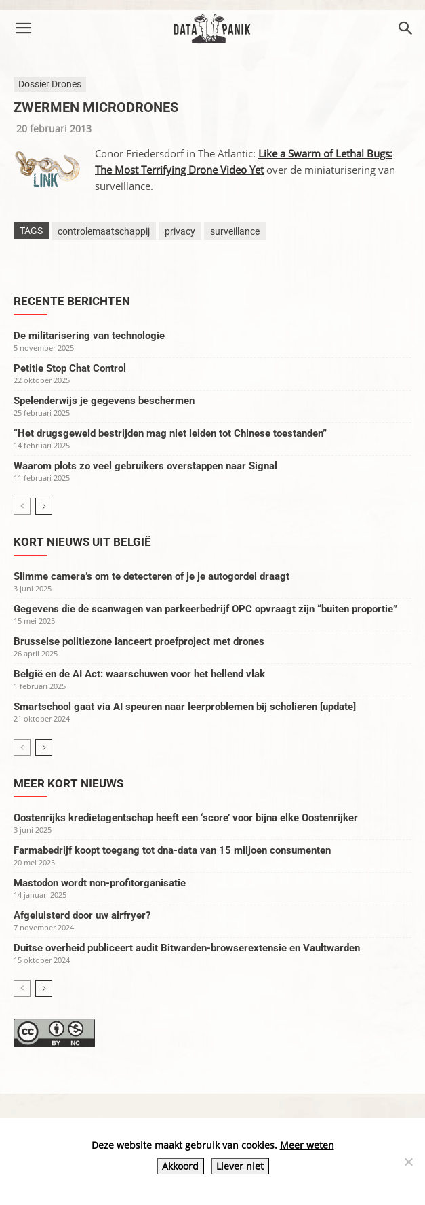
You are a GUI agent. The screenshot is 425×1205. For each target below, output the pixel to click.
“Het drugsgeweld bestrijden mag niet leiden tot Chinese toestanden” (170, 433)
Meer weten (307, 1145)
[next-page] (43, 506)
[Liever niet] (408, 1161)
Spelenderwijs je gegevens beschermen (104, 401)
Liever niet (240, 1166)
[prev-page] (22, 506)
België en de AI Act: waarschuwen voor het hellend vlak (139, 674)
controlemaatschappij (104, 231)
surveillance (235, 231)
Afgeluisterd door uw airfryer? (82, 915)
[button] (23, 28)
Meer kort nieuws (68, 783)
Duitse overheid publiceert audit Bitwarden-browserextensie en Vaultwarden (187, 948)
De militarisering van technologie (89, 336)
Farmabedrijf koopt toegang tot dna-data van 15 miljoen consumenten (172, 850)
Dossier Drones (49, 84)
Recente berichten (72, 301)
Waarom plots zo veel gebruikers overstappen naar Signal (145, 466)
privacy (180, 231)
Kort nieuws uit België (82, 542)
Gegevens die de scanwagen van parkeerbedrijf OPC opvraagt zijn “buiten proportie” (205, 609)
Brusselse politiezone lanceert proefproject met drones (139, 641)
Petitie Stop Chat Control (70, 368)
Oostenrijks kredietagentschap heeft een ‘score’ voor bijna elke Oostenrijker (186, 818)
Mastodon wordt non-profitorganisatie (100, 883)
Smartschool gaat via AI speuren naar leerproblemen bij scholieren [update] (185, 706)
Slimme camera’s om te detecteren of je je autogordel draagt (151, 576)
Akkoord (180, 1166)
